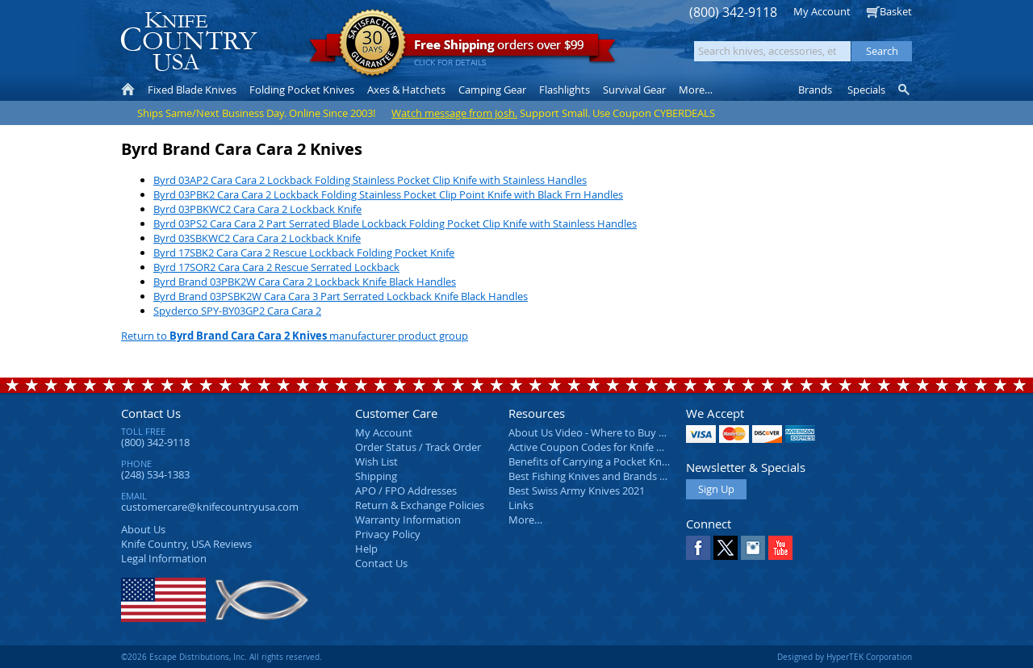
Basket (896, 11)
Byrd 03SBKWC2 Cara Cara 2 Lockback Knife (257, 238)
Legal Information (164, 558)
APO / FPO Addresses (406, 490)
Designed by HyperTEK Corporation (844, 656)
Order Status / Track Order (418, 447)
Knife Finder (905, 89)
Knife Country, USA (189, 41)
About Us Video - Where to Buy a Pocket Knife (617, 432)
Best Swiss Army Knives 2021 (576, 490)
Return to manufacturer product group (294, 335)
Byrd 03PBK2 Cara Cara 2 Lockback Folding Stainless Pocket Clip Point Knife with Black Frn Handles (388, 194)
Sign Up (716, 489)
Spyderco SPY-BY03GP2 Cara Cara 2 (237, 310)
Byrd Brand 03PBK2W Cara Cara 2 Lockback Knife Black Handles (304, 281)
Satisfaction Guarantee (372, 44)
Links (520, 505)
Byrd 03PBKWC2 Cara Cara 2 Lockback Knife (257, 209)
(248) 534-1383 (155, 474)
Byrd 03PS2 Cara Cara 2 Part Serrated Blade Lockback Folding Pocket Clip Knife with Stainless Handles (395, 223)
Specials (866, 89)
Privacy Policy (387, 534)
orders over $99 (462, 48)
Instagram (753, 548)
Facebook (698, 548)
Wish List (376, 461)
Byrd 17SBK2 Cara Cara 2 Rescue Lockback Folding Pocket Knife (303, 252)
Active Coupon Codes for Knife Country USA (612, 447)
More (696, 89)
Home (128, 89)
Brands (815, 89)
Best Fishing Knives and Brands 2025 (595, 476)
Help (366, 548)
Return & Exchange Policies (419, 505)
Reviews (186, 543)
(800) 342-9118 (733, 12)
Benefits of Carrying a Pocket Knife (590, 461)
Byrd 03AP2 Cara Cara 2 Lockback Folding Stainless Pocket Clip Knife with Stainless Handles (370, 180)
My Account (822, 11)
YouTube (780, 548)
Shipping (376, 476)
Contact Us (151, 413)
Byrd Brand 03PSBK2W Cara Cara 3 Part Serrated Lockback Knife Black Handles (340, 296)
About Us (143, 529)
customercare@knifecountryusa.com (210, 506)
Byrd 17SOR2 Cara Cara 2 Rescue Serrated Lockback (276, 267)
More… (525, 519)
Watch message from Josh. (454, 113)
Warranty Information (408, 519)
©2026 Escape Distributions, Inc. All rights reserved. (221, 656)
